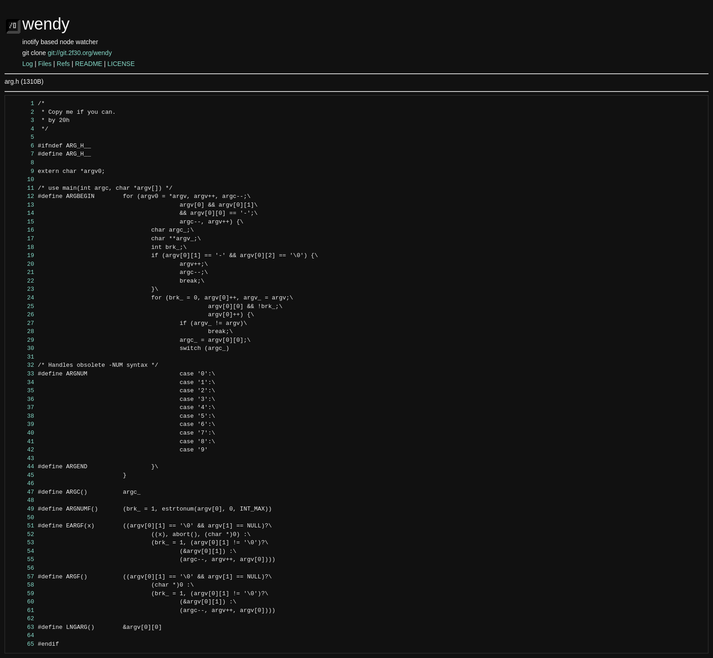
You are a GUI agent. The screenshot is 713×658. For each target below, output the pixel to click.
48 (22, 500)
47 (22, 492)
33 (22, 374)
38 (22, 416)
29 (22, 340)
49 (22, 509)
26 (22, 315)
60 (22, 602)
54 (22, 551)
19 (22, 256)
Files (45, 63)
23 (22, 289)
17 (22, 239)
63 (22, 627)
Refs (63, 63)
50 (22, 518)
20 (22, 264)
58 (22, 585)
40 (22, 433)
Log (27, 63)
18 (22, 247)
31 (22, 357)
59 (22, 594)
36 (22, 399)
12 (22, 196)
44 (22, 467)
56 (22, 568)
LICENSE (121, 63)
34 (22, 383)
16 (22, 230)
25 (22, 307)
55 (22, 560)
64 (22, 636)
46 (22, 484)
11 (22, 188)
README (88, 63)
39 (22, 424)
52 (22, 535)
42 (22, 450)
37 (22, 408)
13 (22, 205)
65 (22, 644)
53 (22, 543)
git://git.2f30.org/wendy (80, 52)
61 (22, 611)
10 (22, 180)
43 (22, 459)
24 (22, 298)
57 (22, 577)
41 (22, 442)
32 (22, 365)
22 (22, 281)
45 (22, 475)
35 (22, 391)
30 (22, 348)
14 (22, 213)
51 (22, 526)
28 (22, 332)
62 (22, 619)
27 (22, 323)
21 (22, 272)
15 (22, 222)
